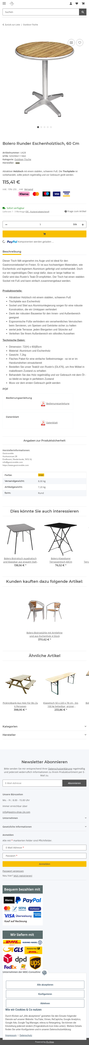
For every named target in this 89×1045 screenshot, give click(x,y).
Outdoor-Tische (22, 159)
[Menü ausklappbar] (4, 2)
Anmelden (44, 863)
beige (41, 475)
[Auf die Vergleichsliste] (71, 42)
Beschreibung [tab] (12, 251)
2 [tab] (41, 127)
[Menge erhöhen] (82, 224)
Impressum (11, 1035)
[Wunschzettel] (77, 3)
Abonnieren (74, 783)
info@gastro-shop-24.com (16, 812)
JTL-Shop (50, 1041)
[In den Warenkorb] (5, 34)
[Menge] (40, 224)
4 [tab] (48, 127)
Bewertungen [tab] (35, 251)
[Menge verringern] (6, 224)
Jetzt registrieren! (23, 875)
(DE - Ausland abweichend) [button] (37, 211)
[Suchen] (41, 12)
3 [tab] (44, 127)
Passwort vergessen (13, 871)
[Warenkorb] (83, 3)
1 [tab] (38, 127)
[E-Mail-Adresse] (32, 783)
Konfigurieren (45, 994)
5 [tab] (51, 127)
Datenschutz (26, 1035)
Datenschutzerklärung (60, 768)
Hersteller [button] (9, 734)
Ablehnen (45, 1003)
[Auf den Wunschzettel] (79, 42)
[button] (71, 3)
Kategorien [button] (10, 726)
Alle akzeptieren (45, 984)
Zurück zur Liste (12, 24)
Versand (28, 189)
